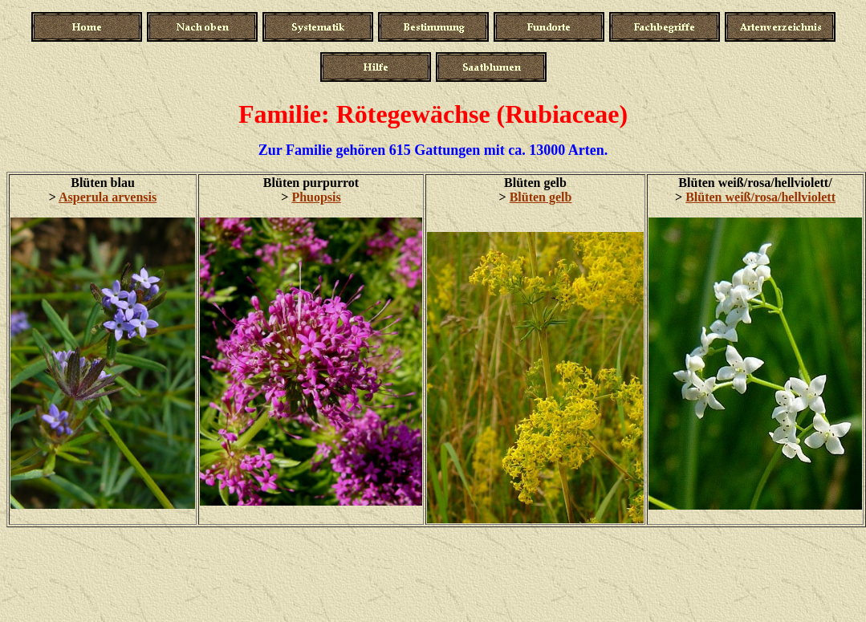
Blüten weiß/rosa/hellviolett (760, 197)
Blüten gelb (541, 197)
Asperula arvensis (108, 197)
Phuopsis (315, 197)
